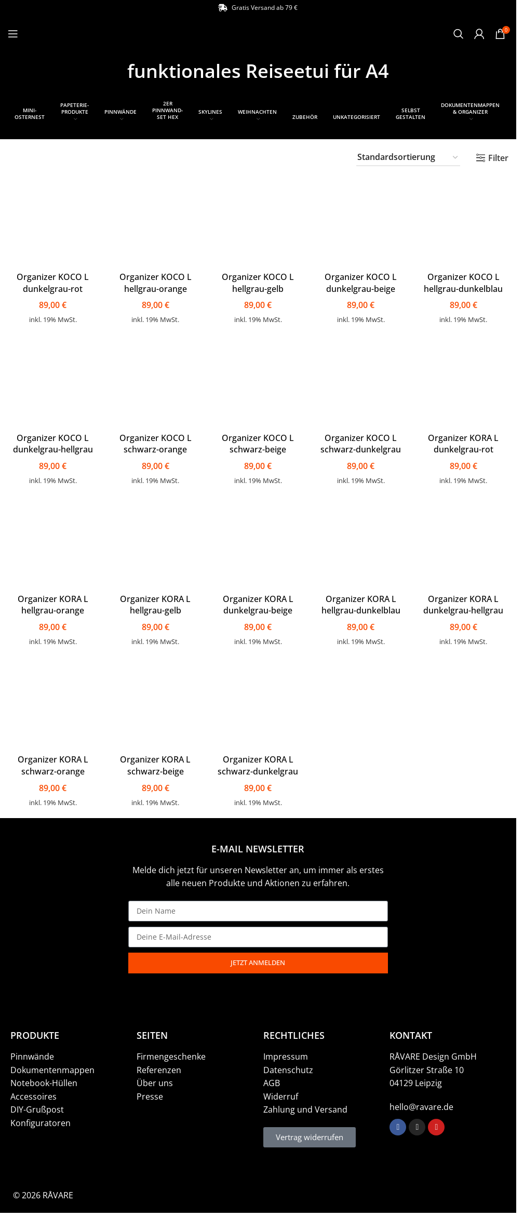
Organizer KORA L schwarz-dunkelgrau (258, 763)
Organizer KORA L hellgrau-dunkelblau (361, 602)
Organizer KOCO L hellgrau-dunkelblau (464, 280)
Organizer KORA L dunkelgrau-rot (464, 441)
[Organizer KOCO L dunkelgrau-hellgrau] (52, 381)
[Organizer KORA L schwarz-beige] (155, 704)
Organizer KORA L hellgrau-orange (51, 602)
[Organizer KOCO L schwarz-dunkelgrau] (361, 381)
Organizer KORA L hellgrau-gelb (154, 602)
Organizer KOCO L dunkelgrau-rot (52, 280)
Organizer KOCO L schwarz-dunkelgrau (361, 441)
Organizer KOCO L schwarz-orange (155, 441)
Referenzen (159, 1068)
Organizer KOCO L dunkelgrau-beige (361, 280)
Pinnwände (32, 1054)
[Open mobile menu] (13, 33)
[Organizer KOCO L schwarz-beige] (258, 381)
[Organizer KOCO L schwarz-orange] (155, 381)
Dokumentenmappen (52, 1068)
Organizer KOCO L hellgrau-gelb (258, 280)
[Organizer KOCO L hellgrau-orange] (155, 220)
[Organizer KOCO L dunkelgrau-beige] (361, 220)
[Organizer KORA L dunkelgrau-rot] (464, 381)
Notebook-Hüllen (43, 1081)
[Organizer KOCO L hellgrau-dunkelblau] (464, 220)
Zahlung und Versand (305, 1107)
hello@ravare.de (421, 1105)
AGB (271, 1081)
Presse (150, 1094)
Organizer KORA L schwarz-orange (51, 763)
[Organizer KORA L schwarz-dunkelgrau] (258, 704)
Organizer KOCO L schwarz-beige (258, 441)
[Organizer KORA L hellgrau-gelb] (155, 542)
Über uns (155, 1081)
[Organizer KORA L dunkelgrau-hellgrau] (464, 542)
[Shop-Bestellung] (408, 158)
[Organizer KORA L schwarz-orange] (52, 704)
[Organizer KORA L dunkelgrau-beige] (258, 542)
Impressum (285, 1054)
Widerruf (280, 1094)
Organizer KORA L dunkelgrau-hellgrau (465, 602)
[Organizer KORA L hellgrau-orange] (52, 542)
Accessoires (33, 1094)
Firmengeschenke (171, 1054)
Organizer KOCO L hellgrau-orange (155, 280)
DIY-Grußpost (37, 1107)
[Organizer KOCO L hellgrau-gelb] (258, 220)
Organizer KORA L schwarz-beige (154, 763)
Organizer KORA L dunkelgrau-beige (258, 602)
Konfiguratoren (40, 1121)
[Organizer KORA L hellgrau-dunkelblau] (361, 542)
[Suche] (458, 33)
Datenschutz (288, 1068)
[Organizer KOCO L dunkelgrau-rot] (52, 220)
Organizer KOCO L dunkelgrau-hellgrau (51, 441)
